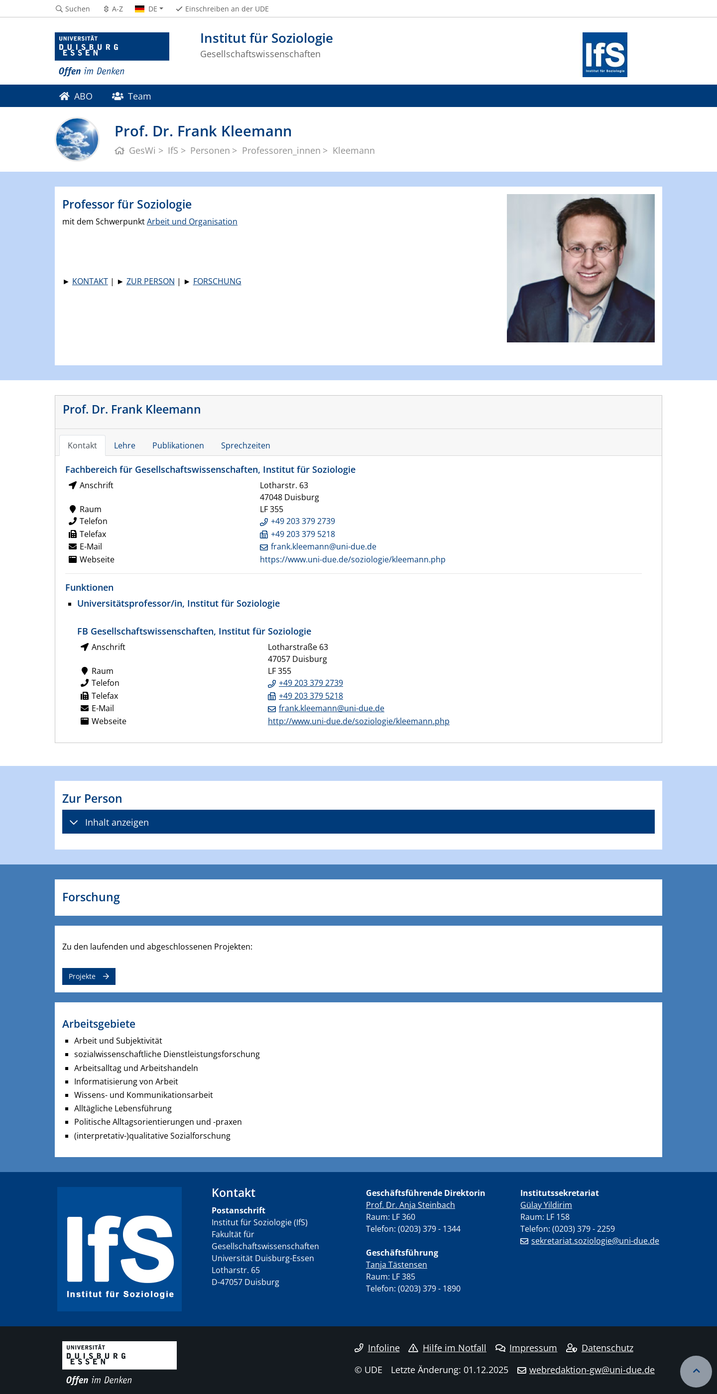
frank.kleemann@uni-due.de (323, 546)
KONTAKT (90, 281)
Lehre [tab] (124, 445)
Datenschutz (599, 1348)
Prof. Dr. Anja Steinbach (410, 1204)
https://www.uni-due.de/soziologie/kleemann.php (353, 559)
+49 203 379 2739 (303, 521)
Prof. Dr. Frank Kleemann (132, 409)
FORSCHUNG (217, 281)
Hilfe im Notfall (447, 1348)
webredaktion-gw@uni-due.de (592, 1370)
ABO (76, 96)
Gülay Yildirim (546, 1204)
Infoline (377, 1348)
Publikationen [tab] (178, 445)
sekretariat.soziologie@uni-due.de (595, 1240)
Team (131, 96)
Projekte (82, 976)
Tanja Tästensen (396, 1264)
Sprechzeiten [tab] (245, 445)
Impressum (526, 1348)
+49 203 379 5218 (303, 534)
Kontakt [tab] (82, 445)
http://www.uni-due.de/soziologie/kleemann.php (359, 721)
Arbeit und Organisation (192, 221)
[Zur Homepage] (112, 54)
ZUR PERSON (150, 281)
